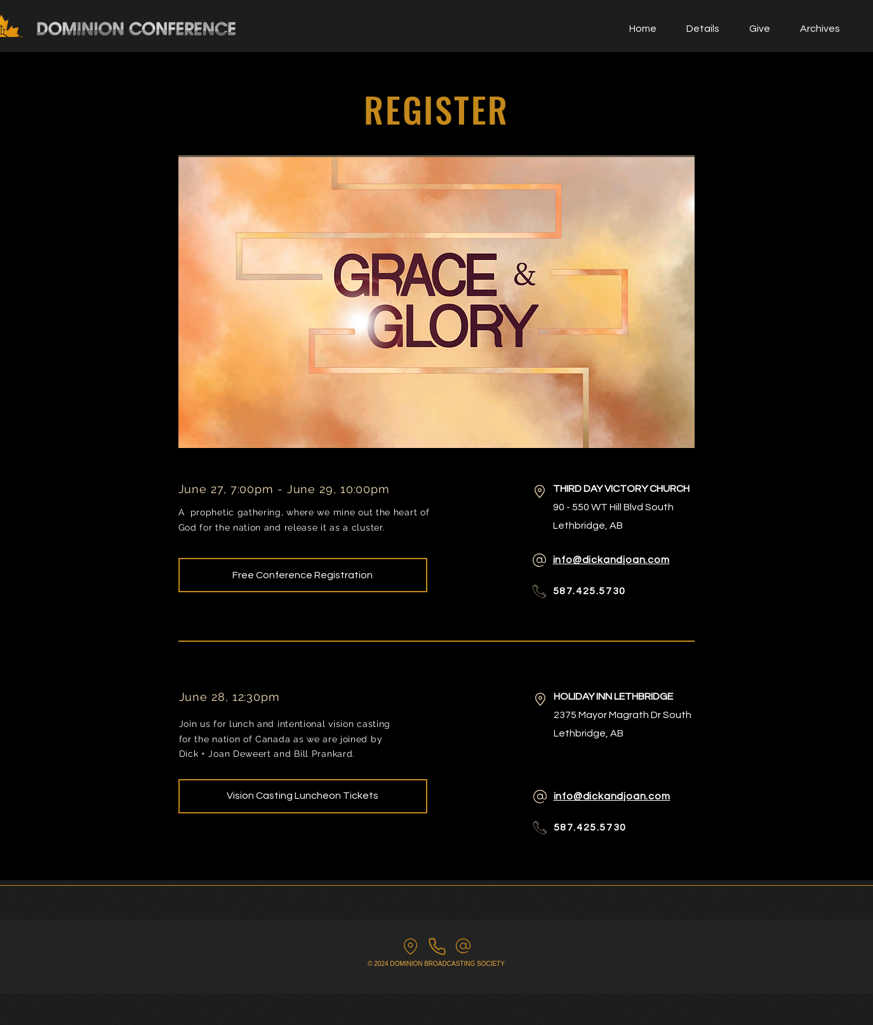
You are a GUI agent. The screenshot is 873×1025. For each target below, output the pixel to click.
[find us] (410, 946)
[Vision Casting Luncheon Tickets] (302, 796)
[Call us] (437, 946)
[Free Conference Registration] (302, 575)
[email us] (463, 946)
